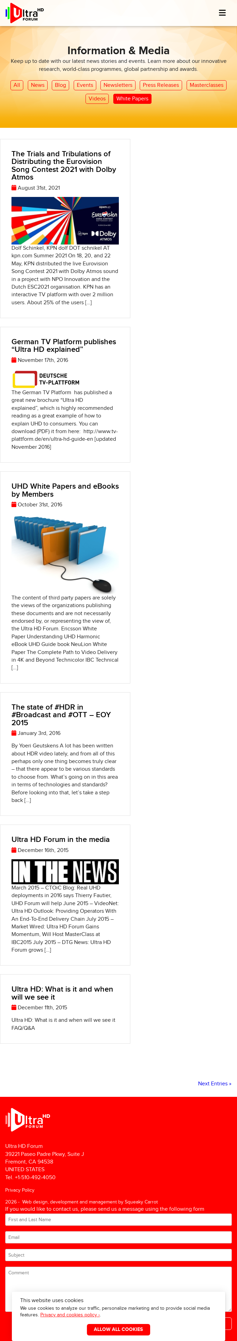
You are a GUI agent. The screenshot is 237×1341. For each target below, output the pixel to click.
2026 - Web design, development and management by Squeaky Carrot (81, 1202)
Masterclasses (206, 85)
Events (85, 85)
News (37, 85)
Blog (60, 85)
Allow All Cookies (118, 1329)
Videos (97, 99)
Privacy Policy (19, 1190)
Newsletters (118, 85)
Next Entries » (214, 1084)
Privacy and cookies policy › (70, 1315)
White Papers (132, 99)
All (17, 85)
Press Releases (161, 85)
